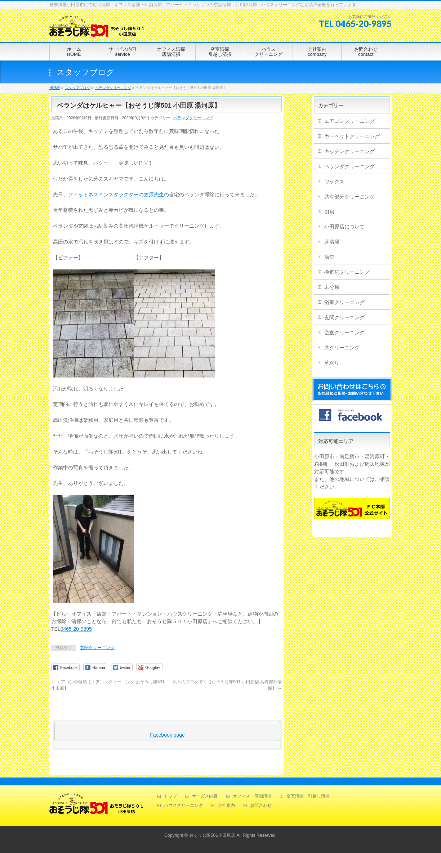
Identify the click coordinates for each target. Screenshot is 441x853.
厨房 (329, 212)
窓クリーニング (342, 347)
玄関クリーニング (97, 647)
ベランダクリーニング (193, 118)
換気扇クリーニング (347, 272)
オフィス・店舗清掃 (252, 795)
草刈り (331, 363)
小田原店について (344, 226)
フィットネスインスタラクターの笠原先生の (118, 194)
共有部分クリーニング (349, 197)
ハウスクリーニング (183, 805)
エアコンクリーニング (349, 121)
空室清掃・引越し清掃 (308, 795)
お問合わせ (261, 805)
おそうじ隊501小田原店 (212, 834)
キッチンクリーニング (349, 151)
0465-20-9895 (76, 629)
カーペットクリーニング (352, 136)
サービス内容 (205, 795)
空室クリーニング (344, 332)
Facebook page (167, 735)
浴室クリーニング (344, 302)
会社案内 (226, 805)
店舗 (329, 257)
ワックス (334, 181)
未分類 (331, 287)
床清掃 (331, 242)
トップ (170, 795)
